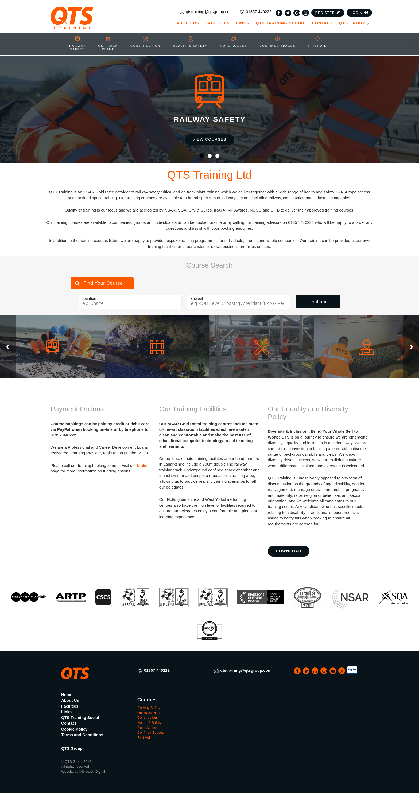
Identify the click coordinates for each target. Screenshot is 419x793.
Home (66, 694)
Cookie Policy (74, 729)
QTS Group (354, 19)
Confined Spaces (150, 733)
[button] (327, 8)
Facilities (217, 19)
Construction (147, 718)
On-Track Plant (149, 713)
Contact (322, 19)
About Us (187, 19)
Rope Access (147, 728)
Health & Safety (149, 723)
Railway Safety (148, 708)
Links (243, 19)
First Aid (143, 738)
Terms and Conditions (82, 734)
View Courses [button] (210, 139)
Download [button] (288, 551)
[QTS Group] (87, 13)
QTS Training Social (280, 19)
